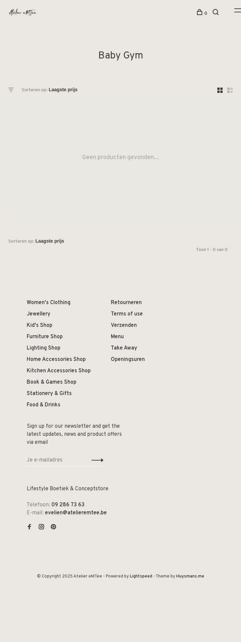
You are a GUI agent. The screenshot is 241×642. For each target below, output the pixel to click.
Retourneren (126, 302)
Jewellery (38, 314)
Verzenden (124, 325)
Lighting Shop (43, 348)
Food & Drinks (43, 405)
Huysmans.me (190, 576)
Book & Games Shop (51, 382)
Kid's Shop (39, 325)
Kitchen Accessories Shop (59, 371)
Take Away (124, 348)
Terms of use (127, 314)
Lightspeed (141, 576)
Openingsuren (128, 359)
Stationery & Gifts (49, 393)
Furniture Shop (45, 337)
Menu (117, 337)
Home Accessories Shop (56, 359)
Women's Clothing (48, 302)
